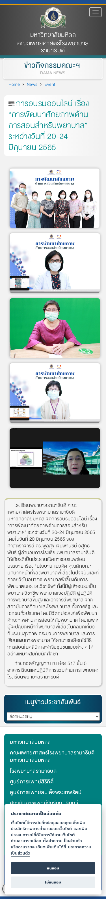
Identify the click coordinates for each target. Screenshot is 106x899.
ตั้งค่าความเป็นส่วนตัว (62, 840)
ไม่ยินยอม (53, 882)
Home (14, 84)
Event (49, 84)
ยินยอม (53, 868)
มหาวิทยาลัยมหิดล (53, 35)
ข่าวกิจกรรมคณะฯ (51, 65)
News (32, 84)
